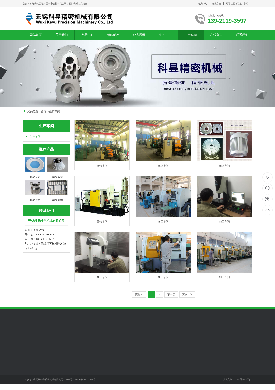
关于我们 (62, 34)
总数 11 (139, 294)
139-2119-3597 (268, 177)
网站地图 (230, 3)
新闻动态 (113, 34)
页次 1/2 (187, 294)
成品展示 (139, 34)
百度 (239, 3)
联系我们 (242, 34)
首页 (43, 111)
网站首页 (36, 34)
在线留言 (216, 3)
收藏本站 (203, 3)
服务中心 (165, 34)
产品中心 (87, 34)
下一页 (171, 294)
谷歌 (246, 3)
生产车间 (190, 34)
